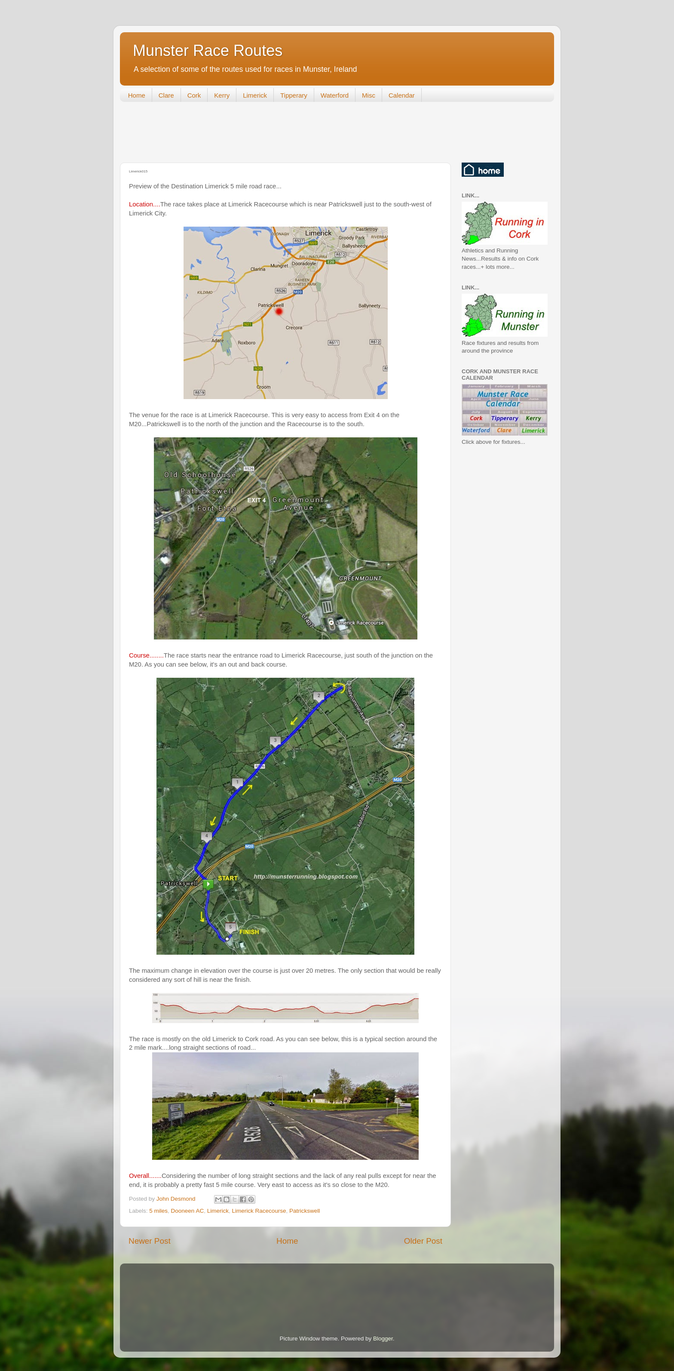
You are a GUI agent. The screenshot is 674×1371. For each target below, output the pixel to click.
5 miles (158, 1211)
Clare (166, 95)
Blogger (383, 1338)
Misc (368, 95)
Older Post (423, 1240)
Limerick (255, 95)
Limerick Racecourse (259, 1211)
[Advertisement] (276, 134)
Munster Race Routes (207, 50)
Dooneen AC (187, 1211)
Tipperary (293, 95)
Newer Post (150, 1240)
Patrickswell (304, 1211)
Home (136, 95)
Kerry (222, 95)
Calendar (402, 95)
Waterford (335, 95)
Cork (194, 95)
